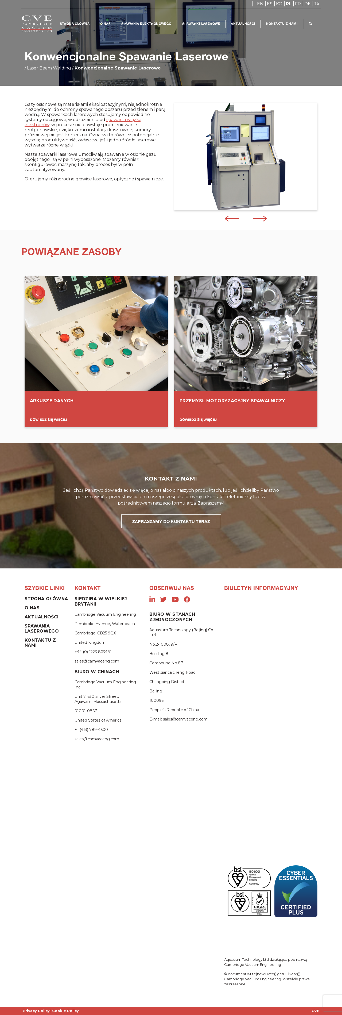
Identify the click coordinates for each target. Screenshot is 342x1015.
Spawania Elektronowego (147, 24)
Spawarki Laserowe (201, 24)
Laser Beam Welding (49, 68)
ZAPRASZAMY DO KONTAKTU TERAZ (171, 521)
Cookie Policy (65, 1011)
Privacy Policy (36, 1011)
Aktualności (243, 24)
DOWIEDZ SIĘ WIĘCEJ (48, 419)
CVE (315, 1011)
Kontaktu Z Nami (282, 24)
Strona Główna (75, 24)
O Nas (105, 24)
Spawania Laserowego (42, 628)
